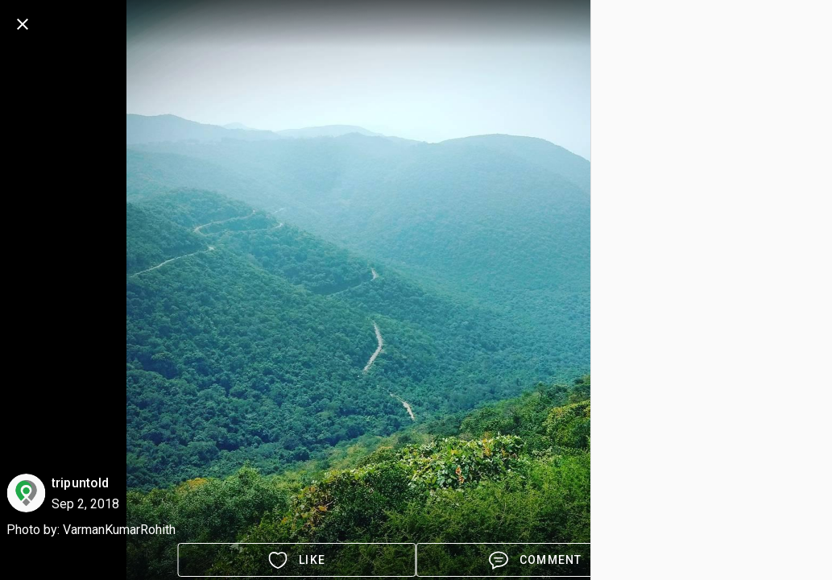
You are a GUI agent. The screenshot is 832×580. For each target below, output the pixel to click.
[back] (22, 24)
